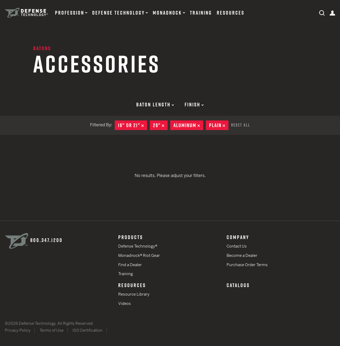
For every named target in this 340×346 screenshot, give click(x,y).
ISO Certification (88, 330)
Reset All (240, 125)
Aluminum (188, 125)
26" (160, 125)
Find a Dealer (130, 264)
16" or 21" (132, 125)
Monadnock (167, 12)
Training (201, 12)
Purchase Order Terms (247, 264)
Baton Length (155, 104)
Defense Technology (118, 12)
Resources (230, 12)
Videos (124, 303)
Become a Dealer (242, 255)
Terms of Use (51, 330)
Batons (42, 48)
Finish (194, 104)
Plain (218, 125)
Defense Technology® (137, 246)
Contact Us (237, 246)
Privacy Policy (18, 330)
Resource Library (134, 294)
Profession (69, 12)
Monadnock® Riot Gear (139, 255)
